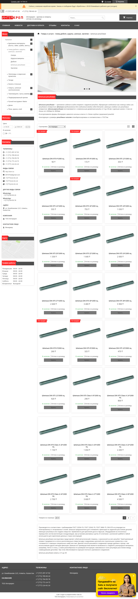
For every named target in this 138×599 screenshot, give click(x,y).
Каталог (8, 40)
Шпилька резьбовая (18, 65)
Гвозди (10, 80)
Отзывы (52, 25)
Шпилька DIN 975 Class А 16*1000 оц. (53, 446)
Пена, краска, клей (15, 109)
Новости (18, 25)
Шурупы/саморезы (17, 58)
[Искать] (103, 18)
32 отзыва (107, 1)
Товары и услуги (47, 34)
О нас (77, 25)
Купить (53, 171)
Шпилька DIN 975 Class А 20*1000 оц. (87, 446)
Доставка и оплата (35, 25)
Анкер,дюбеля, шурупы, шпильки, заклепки (72, 34)
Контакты (65, 25)
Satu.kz (79, 594)
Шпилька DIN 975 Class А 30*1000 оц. (120, 495)
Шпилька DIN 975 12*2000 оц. (53, 396)
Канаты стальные (14, 84)
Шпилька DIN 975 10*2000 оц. (120, 348)
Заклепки (14, 68)
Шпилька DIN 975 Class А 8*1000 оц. (87, 396)
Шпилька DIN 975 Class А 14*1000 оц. (120, 396)
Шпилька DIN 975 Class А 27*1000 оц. (87, 495)
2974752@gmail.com (12, 175)
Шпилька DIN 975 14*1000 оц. (53, 206)
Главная (6, 25)
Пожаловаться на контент (74, 597)
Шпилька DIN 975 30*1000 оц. (86, 301)
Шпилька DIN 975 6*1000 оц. (53, 159)
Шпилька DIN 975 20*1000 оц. (53, 253)
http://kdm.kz (9, 171)
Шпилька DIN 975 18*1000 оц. (120, 206)
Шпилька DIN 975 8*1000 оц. (87, 159)
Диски (10, 105)
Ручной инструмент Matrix (17, 101)
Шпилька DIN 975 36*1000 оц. (120, 301)
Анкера (13, 55)
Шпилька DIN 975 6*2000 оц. (53, 348)
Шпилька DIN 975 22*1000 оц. (86, 253)
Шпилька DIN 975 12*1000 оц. (120, 159)
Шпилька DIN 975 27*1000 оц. (53, 301)
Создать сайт (15, 1)
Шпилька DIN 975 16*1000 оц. (86, 206)
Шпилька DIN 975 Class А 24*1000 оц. (53, 495)
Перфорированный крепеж (18, 97)
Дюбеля (13, 61)
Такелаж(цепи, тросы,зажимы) (19, 94)
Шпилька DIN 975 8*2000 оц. (87, 348)
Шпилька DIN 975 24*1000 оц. (120, 253)
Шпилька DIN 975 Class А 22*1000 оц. (120, 446)
